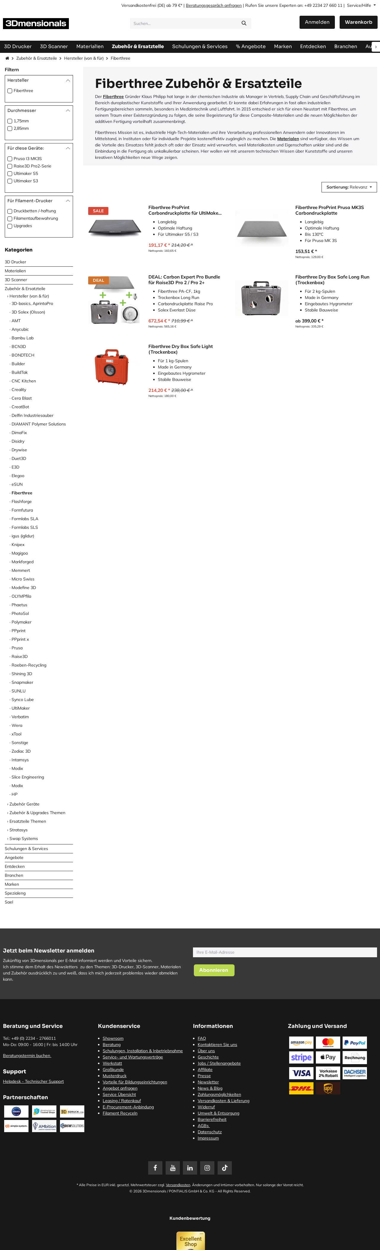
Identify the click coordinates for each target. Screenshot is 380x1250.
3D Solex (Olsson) (28, 312)
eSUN (17, 484)
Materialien (15, 270)
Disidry (18, 441)
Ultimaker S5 (26, 173)
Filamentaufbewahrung (36, 218)
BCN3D (19, 346)
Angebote (14, 857)
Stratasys (19, 830)
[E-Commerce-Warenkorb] (359, 22)
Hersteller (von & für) (84, 58)
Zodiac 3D (21, 751)
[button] (349, 187)
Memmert (21, 570)
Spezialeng (15, 893)
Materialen (288, 138)
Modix (17, 768)
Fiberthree (23, 90)
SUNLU (19, 691)
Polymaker (21, 622)
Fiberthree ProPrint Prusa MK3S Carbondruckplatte (329, 210)
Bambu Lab (23, 338)
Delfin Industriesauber (32, 415)
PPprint (19, 630)
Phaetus (19, 604)
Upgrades (23, 225)
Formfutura (22, 510)
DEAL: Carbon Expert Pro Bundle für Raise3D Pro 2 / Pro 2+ (184, 279)
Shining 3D (22, 673)
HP (15, 794)
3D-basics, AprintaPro (32, 303)
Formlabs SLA (25, 518)
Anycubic (20, 329)
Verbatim (20, 716)
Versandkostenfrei (138, 5)
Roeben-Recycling (29, 665)
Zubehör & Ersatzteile (36, 58)
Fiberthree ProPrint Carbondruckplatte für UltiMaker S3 (184, 210)
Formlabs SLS (25, 527)
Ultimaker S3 (26, 180)
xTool (16, 734)
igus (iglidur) (23, 536)
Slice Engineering (28, 777)
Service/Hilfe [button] (359, 5)
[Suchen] (244, 23)
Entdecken (15, 866)
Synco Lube (23, 699)
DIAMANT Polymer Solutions (39, 424)
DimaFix (19, 432)
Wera (17, 725)
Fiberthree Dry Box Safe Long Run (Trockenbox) (332, 279)
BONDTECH (23, 355)
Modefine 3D (24, 587)
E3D (15, 467)
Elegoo (18, 475)
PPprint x (20, 639)
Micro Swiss (23, 579)
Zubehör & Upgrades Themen (37, 812)
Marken (12, 884)
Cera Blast (22, 398)
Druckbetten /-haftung (35, 210)
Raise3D (20, 656)
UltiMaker (21, 708)
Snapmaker (22, 682)
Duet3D (19, 458)
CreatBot (20, 406)
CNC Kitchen (24, 381)
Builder (18, 363)
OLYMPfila (21, 596)
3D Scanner (16, 279)
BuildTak (20, 372)
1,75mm (21, 121)
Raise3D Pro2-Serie (32, 166)
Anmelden (317, 22)
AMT (16, 320)
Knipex (18, 544)
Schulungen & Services (26, 848)
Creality (19, 389)
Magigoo (20, 553)
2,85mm (21, 128)
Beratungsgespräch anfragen (214, 5)
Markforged (23, 561)
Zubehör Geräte (24, 804)
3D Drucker (15, 262)
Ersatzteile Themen (28, 821)
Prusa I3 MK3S (28, 158)
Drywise (19, 449)
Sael (9, 902)
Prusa (17, 648)
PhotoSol (20, 613)
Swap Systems (24, 838)
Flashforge (22, 501)
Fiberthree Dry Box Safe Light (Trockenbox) (180, 349)
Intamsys (20, 759)
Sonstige (20, 742)
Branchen (14, 875)
